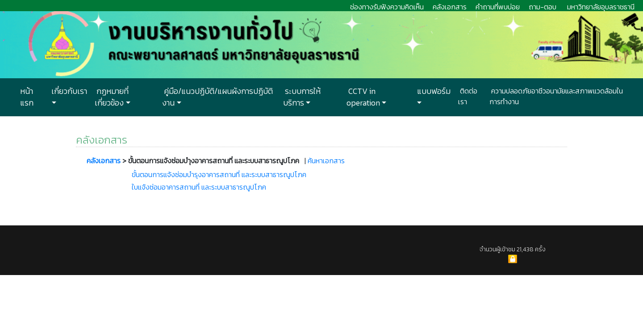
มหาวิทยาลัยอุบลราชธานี (600, 6)
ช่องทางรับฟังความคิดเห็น (387, 6)
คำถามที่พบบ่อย (498, 6)
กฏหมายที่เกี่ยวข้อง (112, 97)
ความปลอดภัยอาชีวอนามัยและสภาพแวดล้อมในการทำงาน (556, 96)
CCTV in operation (363, 97)
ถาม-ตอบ (542, 6)
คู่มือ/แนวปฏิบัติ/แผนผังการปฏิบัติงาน (217, 97)
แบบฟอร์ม (433, 91)
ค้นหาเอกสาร (326, 160)
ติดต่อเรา (467, 96)
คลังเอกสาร (450, 6)
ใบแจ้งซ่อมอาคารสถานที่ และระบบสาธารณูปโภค (199, 187)
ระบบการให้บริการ (302, 97)
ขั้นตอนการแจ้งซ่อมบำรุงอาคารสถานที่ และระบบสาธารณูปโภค (219, 174)
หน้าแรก (26, 97)
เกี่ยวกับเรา (68, 91)
